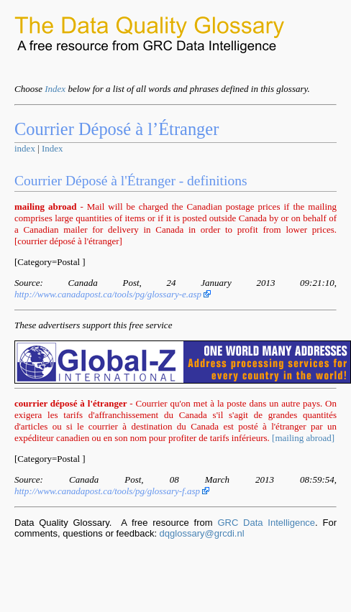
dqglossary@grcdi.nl (202, 533)
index (24, 148)
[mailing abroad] (303, 437)
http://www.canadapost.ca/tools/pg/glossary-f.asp (111, 491)
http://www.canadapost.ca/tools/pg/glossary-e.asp (112, 294)
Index (55, 88)
